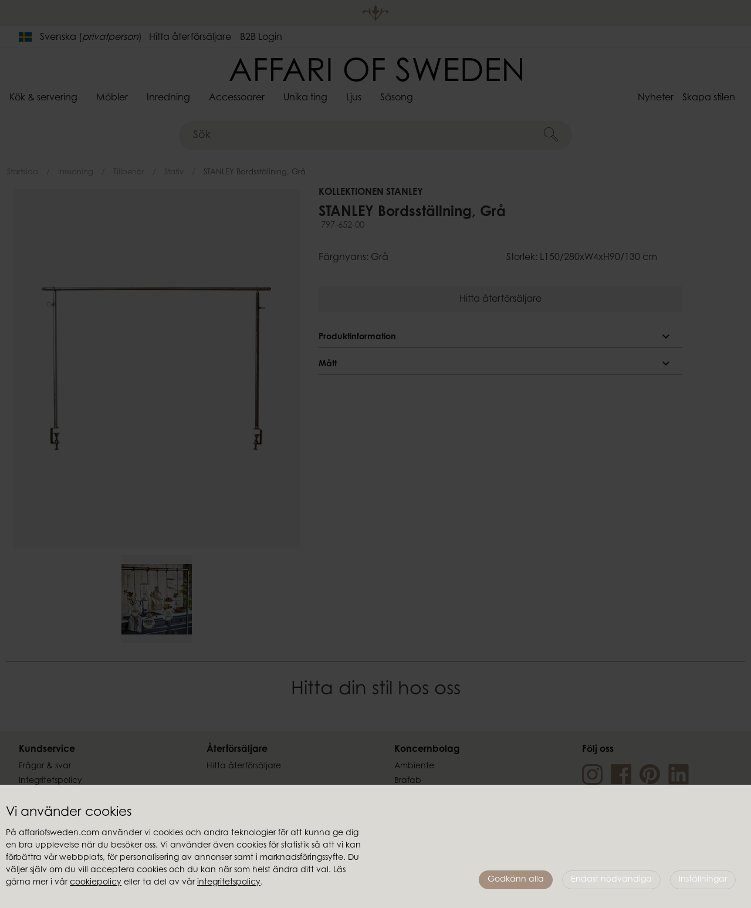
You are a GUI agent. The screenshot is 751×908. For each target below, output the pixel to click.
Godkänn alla (516, 880)
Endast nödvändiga (611, 880)
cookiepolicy (95, 883)
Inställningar (703, 880)
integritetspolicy (229, 883)
